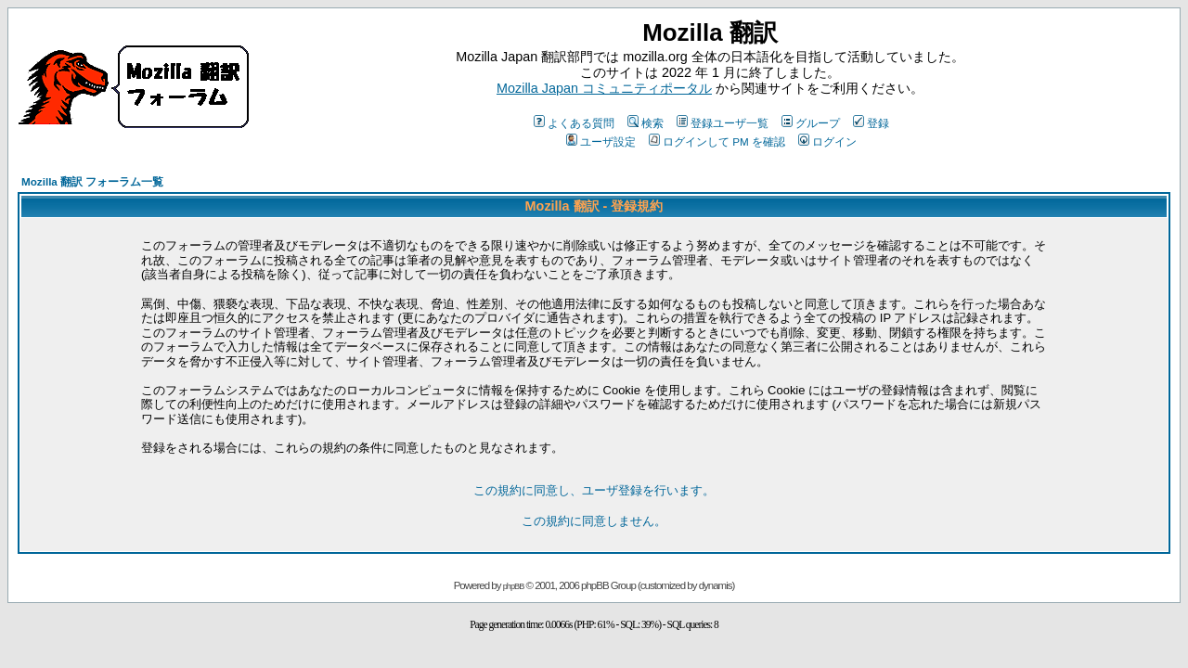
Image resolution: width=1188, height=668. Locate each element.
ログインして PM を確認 (717, 141)
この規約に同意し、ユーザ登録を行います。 (594, 490)
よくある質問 (574, 123)
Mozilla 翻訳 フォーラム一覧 (92, 181)
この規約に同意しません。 (594, 521)
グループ (810, 123)
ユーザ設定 (601, 141)
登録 (871, 123)
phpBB (513, 586)
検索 (645, 123)
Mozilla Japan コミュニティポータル (604, 88)
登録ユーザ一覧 (722, 123)
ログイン (827, 141)
